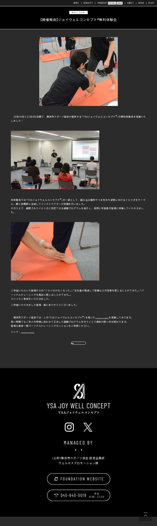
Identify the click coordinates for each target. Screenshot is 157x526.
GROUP (118, 3)
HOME (73, 3)
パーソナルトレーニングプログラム (115, 317)
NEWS (141, 3)
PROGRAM (100, 3)
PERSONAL (111, 3)
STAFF (151, 3)
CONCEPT (86, 3)
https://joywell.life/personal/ (40, 336)
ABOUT (129, 3)
